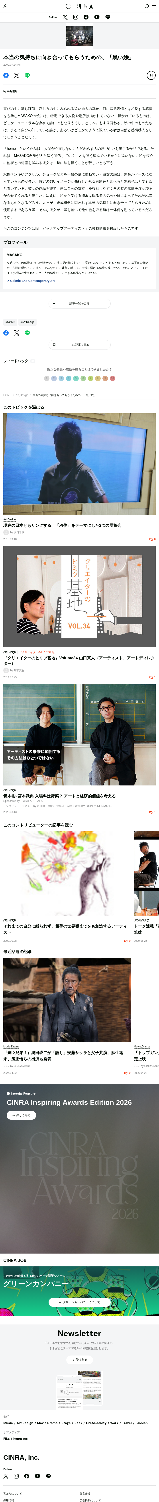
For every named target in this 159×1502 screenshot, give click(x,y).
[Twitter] (65, 17)
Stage (66, 1422)
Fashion (142, 1422)
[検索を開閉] (147, 6)
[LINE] (107, 17)
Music (8, 1422)
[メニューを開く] (153, 6)
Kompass (20, 1438)
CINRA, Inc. (21, 1457)
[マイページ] (5, 6)
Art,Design (22, 395)
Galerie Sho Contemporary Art (32, 281)
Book (78, 1422)
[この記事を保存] (151, 75)
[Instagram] (75, 17)
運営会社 (85, 1493)
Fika (6, 1438)
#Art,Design (28, 322)
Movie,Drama (47, 1422)
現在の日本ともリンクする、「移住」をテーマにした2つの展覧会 (62, 525)
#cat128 (10, 322)
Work (114, 1422)
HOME (7, 395)
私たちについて (12, 1493)
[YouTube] (97, 17)
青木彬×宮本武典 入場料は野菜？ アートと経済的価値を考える (59, 796)
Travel (127, 1422)
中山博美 (12, 91)
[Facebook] (86, 17)
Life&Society (96, 1422)
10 (112, 378)
